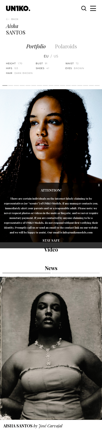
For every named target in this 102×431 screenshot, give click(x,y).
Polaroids (66, 46)
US (56, 56)
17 (97, 85)
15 (85, 85)
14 (79, 85)
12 (68, 85)
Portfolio (36, 46)
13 (73, 85)
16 (91, 85)
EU (46, 56)
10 (56, 85)
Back (14, 19)
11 (62, 85)
